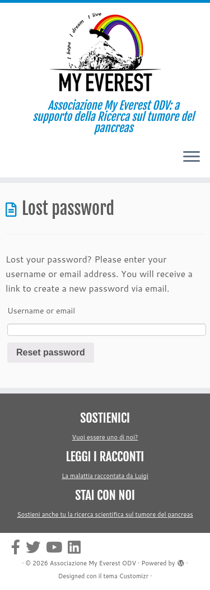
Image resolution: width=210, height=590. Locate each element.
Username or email (41, 310)
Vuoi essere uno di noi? (105, 437)
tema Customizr (126, 576)
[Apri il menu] (191, 157)
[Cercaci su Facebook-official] (18, 547)
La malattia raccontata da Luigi (105, 475)
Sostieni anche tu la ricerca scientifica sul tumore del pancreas (105, 514)
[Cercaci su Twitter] (36, 547)
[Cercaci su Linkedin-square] (77, 547)
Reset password (50, 352)
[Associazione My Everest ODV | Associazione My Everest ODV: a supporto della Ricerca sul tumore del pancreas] (105, 51)
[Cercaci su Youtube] (57, 547)
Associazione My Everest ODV (93, 563)
